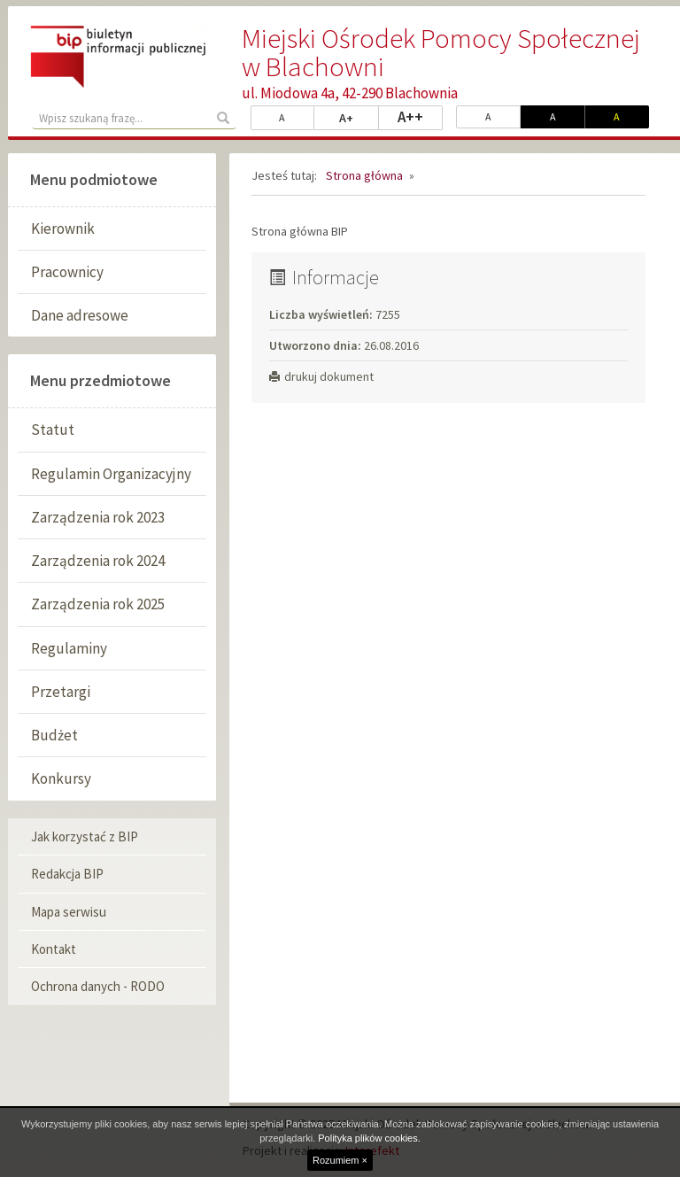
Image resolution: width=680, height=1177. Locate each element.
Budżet (54, 735)
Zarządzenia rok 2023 (98, 517)
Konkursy (61, 778)
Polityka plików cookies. (369, 1138)
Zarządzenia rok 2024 (98, 560)
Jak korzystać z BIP (84, 836)
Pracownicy (67, 272)
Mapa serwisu (68, 911)
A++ (420, 116)
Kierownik (63, 228)
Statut (52, 429)
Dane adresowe (79, 315)
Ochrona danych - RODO (98, 986)
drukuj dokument (321, 376)
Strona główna (364, 175)
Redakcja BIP (67, 873)
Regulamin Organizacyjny (111, 474)
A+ (359, 117)
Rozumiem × (340, 1160)
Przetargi (60, 691)
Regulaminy (69, 648)
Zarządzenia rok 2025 (98, 604)
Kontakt (53, 949)
